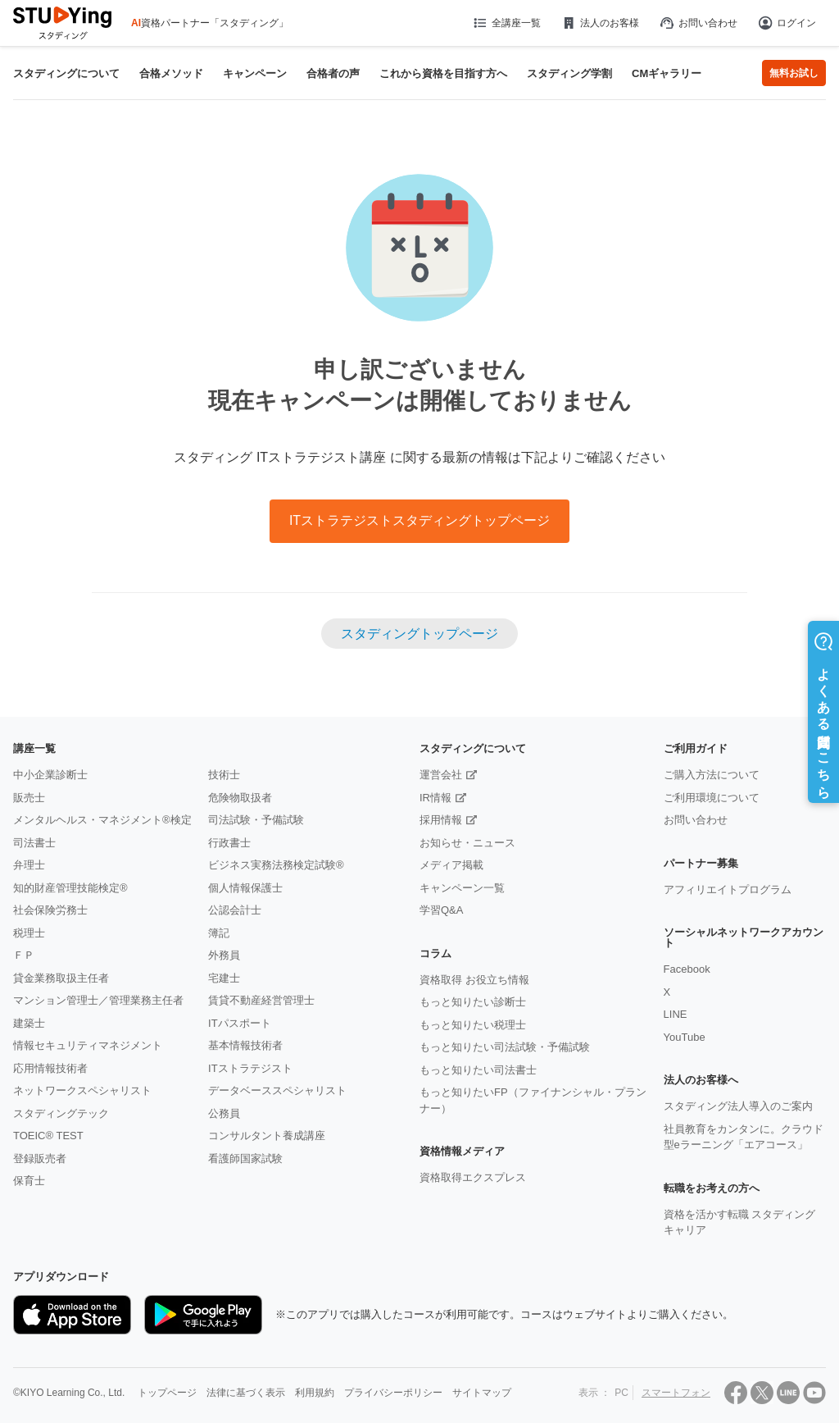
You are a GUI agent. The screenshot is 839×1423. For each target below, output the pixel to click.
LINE (675, 1014)
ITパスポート (239, 1023)
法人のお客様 (599, 23)
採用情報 (441, 820)
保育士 (29, 1180)
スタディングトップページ (419, 634)
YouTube (684, 1037)
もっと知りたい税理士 (473, 1025)
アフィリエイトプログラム (727, 889)
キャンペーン (255, 73)
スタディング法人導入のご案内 (738, 1106)
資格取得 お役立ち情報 (474, 980)
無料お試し (794, 73)
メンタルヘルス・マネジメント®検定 (102, 820)
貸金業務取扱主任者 (61, 978)
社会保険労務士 (50, 910)
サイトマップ (481, 1392)
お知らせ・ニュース (467, 843)
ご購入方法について (712, 775)
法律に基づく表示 (245, 1392)
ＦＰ (23, 955)
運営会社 (441, 775)
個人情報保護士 (245, 888)
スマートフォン (676, 1392)
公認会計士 (234, 910)
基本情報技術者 (245, 1045)
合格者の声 (333, 73)
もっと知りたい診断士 (473, 1002)
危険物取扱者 (240, 797)
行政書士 (229, 843)
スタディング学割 (569, 73)
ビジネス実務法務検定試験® (276, 865)
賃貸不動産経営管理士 (261, 1000)
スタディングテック (61, 1113)
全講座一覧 (506, 23)
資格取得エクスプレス (473, 1177)
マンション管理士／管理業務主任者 (98, 1000)
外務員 (224, 955)
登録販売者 (39, 1158)
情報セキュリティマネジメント (87, 1045)
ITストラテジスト (250, 1068)
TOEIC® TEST (48, 1135)
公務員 (224, 1113)
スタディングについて (66, 73)
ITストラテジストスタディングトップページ (419, 520)
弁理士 (29, 865)
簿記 (218, 933)
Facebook (687, 969)
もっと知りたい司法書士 (478, 1070)
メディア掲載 (451, 865)
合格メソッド (171, 73)
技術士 (224, 775)
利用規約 (314, 1392)
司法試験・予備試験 (256, 820)
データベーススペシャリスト (277, 1090)
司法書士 (34, 843)
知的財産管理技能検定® (70, 888)
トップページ (167, 1392)
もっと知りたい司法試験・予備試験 (505, 1047)
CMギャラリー (666, 73)
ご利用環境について (712, 797)
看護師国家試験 (245, 1158)
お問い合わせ (698, 23)
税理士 (29, 933)
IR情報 (435, 797)
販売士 (29, 797)
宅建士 (224, 978)
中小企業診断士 (50, 775)
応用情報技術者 (50, 1068)
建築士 (29, 1023)
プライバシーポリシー (393, 1392)
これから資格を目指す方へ (443, 73)
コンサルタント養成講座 (266, 1135)
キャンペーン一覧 (462, 888)
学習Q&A (441, 910)
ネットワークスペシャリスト (82, 1090)
